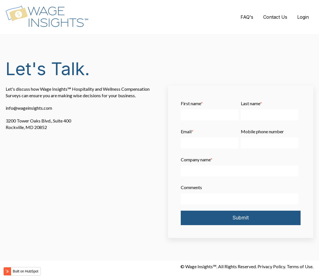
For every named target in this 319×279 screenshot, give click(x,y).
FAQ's (247, 17)
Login (303, 17)
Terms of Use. (300, 266)
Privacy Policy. (272, 266)
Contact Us (275, 17)
